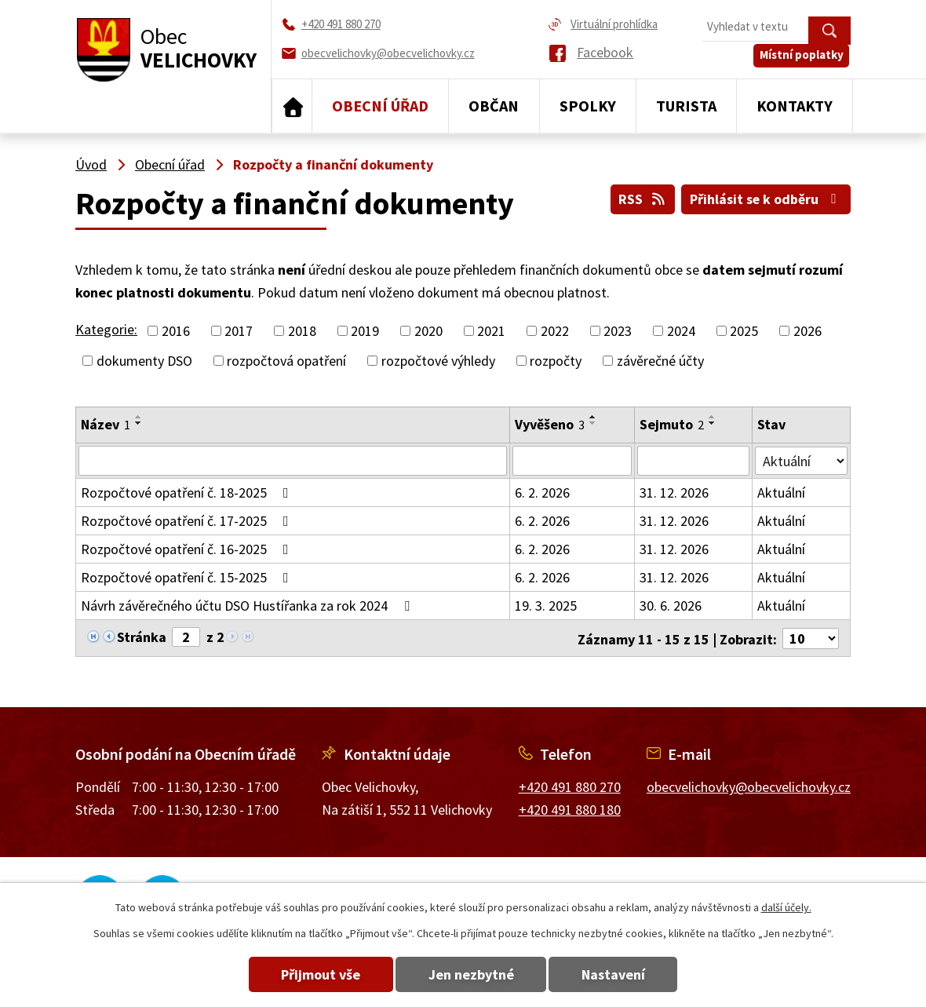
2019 (365, 331)
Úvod (292, 106)
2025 (744, 331)
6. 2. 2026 (543, 492)
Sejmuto (672, 424)
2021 (491, 331)
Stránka (141, 637)
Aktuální (781, 492)
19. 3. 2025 (547, 606)
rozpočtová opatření (286, 361)
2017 (238, 331)
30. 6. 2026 (671, 606)
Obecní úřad (380, 105)
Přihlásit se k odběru (765, 198)
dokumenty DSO (144, 361)
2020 (428, 331)
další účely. (786, 907)
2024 (681, 331)
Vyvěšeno (550, 424)
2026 (807, 331)
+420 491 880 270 (570, 786)
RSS (640, 198)
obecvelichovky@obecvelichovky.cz (749, 786)
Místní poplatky (803, 60)
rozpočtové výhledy (438, 361)
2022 (555, 331)
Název (105, 424)
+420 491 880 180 (570, 808)
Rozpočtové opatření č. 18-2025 (188, 492)
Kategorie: (106, 329)
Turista (686, 105)
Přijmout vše (315, 974)
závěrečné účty (660, 361)
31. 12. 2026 (674, 492)
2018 (302, 331)
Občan (493, 105)
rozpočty (555, 361)
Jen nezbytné (471, 974)
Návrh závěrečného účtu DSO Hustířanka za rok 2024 (248, 606)
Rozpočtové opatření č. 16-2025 (188, 549)
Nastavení (619, 974)
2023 (617, 331)
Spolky (588, 105)
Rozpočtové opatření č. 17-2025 (188, 521)
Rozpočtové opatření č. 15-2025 (188, 577)
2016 (176, 331)
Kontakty (794, 105)
